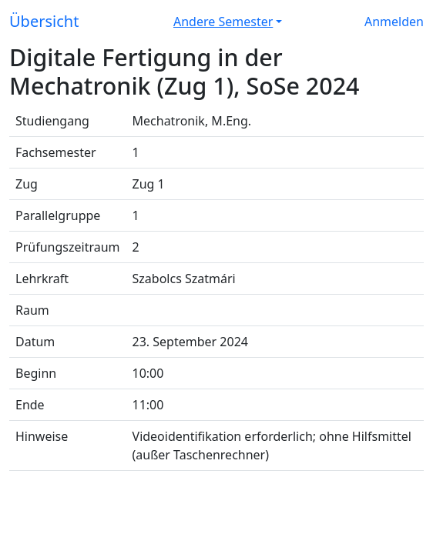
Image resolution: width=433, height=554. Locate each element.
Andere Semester (223, 21)
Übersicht (44, 21)
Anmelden (394, 21)
